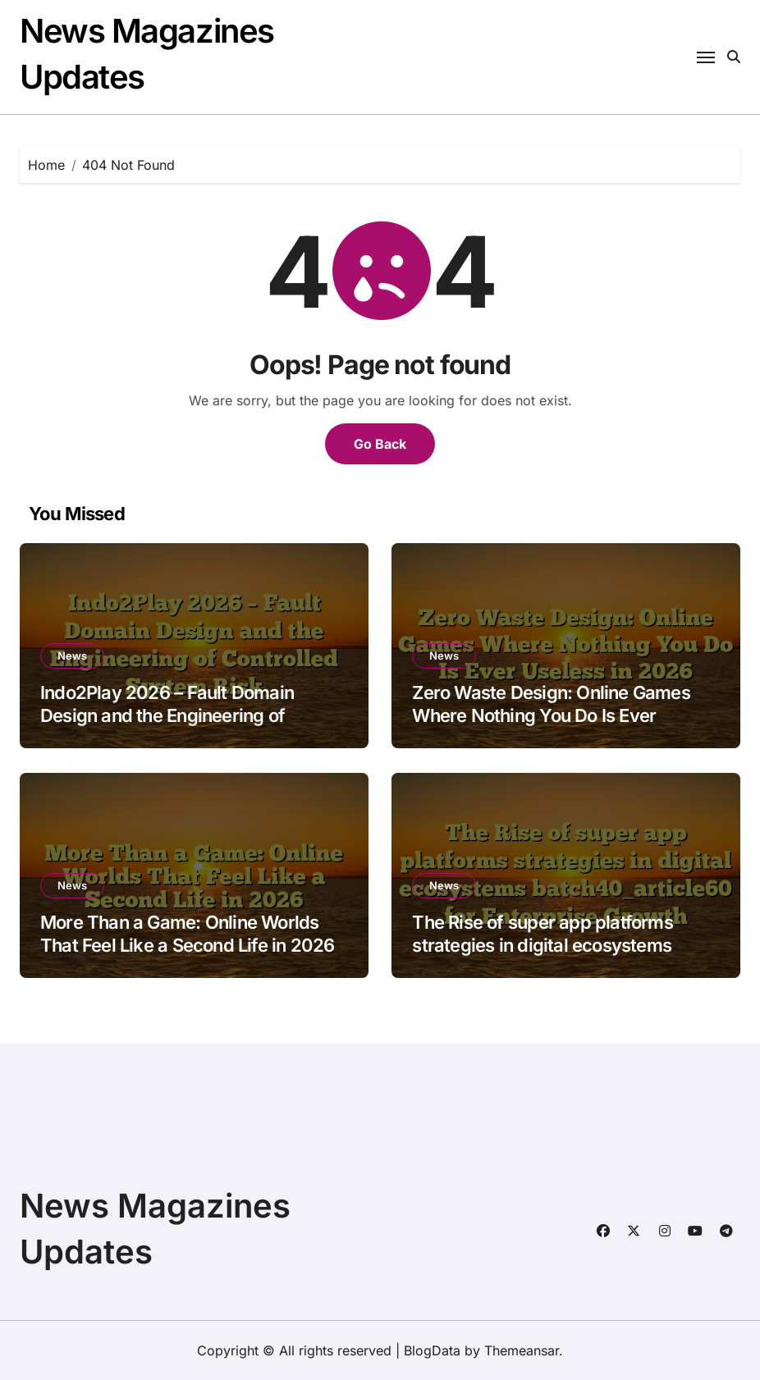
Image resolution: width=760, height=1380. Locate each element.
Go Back (380, 444)
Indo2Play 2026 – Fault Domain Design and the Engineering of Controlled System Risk (167, 716)
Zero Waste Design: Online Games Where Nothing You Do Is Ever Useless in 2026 (550, 716)
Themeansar (521, 1350)
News (72, 655)
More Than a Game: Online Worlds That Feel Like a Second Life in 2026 (187, 934)
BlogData (432, 1350)
